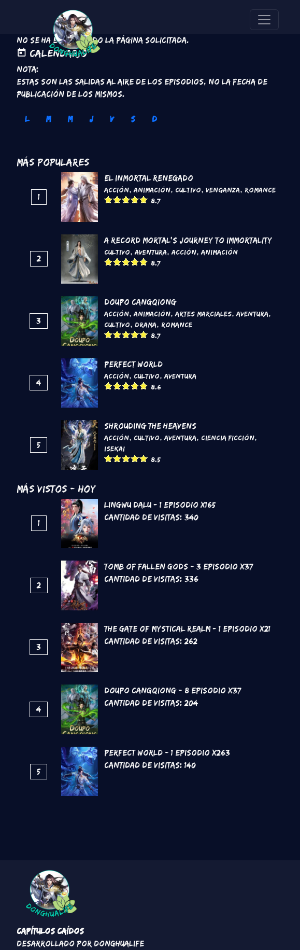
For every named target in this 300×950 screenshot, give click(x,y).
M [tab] (48, 119)
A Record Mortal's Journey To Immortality (188, 240)
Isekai (114, 448)
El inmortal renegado (148, 178)
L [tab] (27, 119)
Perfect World (133, 364)
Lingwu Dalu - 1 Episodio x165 (160, 504)
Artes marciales (203, 314)
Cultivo (188, 190)
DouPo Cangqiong (140, 302)
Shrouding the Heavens (150, 426)
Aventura (151, 252)
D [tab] (154, 119)
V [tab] (112, 119)
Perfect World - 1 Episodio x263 (167, 752)
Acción (116, 190)
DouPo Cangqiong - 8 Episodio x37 (172, 690)
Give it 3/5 (126, 199)
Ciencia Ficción (227, 438)
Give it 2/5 (117, 199)
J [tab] (91, 119)
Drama (145, 324)
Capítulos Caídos (50, 931)
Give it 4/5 (135, 199)
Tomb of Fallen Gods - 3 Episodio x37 (178, 566)
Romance (260, 190)
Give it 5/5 (143, 199)
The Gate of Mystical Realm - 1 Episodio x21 (187, 628)
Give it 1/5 (108, 199)
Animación (152, 190)
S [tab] (133, 119)
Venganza (223, 190)
